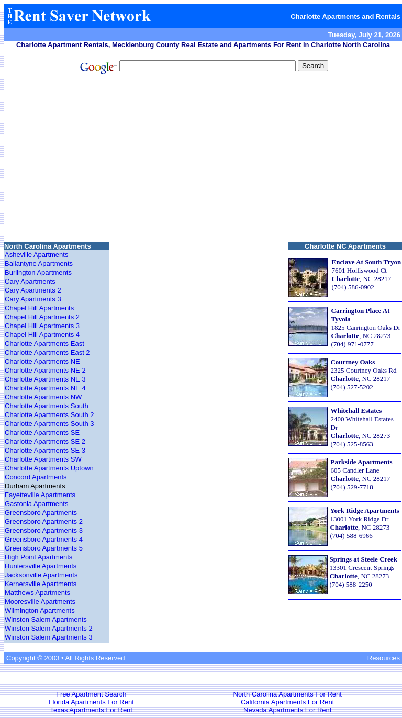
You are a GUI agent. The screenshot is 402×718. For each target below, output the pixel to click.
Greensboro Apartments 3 (44, 530)
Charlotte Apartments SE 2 (45, 441)
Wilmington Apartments (40, 610)
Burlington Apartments (38, 272)
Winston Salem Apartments (46, 619)
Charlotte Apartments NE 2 (45, 370)
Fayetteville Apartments (40, 495)
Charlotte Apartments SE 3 (45, 450)
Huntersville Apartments (40, 566)
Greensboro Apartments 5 (44, 548)
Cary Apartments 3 (33, 299)
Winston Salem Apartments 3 (49, 637)
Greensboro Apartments (41, 513)
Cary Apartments (30, 281)
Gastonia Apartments (36, 504)
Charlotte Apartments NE (42, 361)
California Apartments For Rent (287, 702)
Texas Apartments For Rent (91, 710)
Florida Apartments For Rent (91, 702)
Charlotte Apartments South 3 (49, 424)
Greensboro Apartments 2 (44, 521)
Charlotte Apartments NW (43, 397)
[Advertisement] (203, 159)
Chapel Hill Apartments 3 (42, 326)
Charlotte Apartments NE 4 (45, 388)
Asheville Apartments (36, 255)
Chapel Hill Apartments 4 (42, 335)
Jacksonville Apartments (41, 575)
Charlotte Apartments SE (42, 432)
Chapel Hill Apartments (39, 308)
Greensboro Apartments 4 (44, 539)
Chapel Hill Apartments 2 (42, 317)
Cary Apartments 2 (33, 290)
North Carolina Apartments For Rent (287, 694)
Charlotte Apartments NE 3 (45, 379)
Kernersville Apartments (40, 584)
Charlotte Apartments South (46, 406)
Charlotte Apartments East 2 (47, 352)
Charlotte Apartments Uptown (49, 468)
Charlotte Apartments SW (43, 459)
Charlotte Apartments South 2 (49, 415)
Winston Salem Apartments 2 (49, 628)
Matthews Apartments (37, 593)
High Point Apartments (38, 557)
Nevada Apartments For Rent (287, 710)
